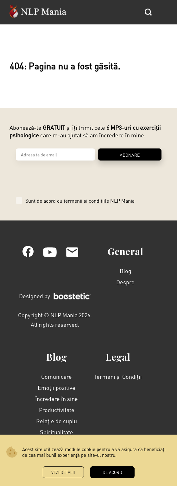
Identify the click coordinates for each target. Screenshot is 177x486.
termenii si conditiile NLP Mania (99, 200)
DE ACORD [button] (112, 472)
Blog (125, 270)
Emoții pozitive (56, 387)
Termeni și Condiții (118, 376)
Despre (125, 282)
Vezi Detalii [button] (63, 472)
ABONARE (130, 155)
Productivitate (56, 409)
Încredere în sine (56, 398)
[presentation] (64, 176)
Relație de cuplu (56, 420)
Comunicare (56, 376)
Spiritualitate (56, 432)
